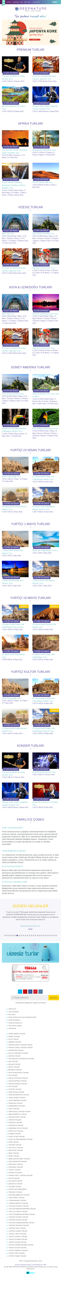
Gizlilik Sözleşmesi (14, 1020)
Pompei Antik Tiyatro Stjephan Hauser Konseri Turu (45, 107)
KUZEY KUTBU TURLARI (16, 1136)
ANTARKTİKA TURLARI (16, 1050)
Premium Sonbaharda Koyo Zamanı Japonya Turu (44, 77)
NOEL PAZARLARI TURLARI (17, 1161)
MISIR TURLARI (13, 1153)
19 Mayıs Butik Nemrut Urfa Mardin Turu (44, 625)
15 (33, 935)
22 (48, 935)
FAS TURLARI (13, 1086)
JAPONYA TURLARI (14, 1120)
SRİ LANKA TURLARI (15, 1181)
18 (39, 935)
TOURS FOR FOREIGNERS (17, 1189)
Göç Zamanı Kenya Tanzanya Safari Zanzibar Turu (14, 151)
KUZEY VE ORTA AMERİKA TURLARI (20, 1139)
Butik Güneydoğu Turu (11, 476)
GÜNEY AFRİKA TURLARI (16, 1097)
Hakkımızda (12, 1009)
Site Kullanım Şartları (15, 1025)
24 (52, 935)
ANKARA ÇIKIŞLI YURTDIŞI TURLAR (20, 1045)
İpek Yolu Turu (8, 233)
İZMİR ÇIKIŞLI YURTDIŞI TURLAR (19, 1111)
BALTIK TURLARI (14, 1067)
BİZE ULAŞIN (27, 2)
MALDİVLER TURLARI (15, 1150)
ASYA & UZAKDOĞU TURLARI (18, 1053)
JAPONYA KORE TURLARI (17, 1117)
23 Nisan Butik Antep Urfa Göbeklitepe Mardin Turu (43, 477)
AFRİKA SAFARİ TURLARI (16, 1033)
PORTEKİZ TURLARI (15, 1172)
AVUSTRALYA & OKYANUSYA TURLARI (21, 1058)
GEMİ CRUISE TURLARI (16, 1092)
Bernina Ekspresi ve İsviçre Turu (13, 107)
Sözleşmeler (12, 1028)
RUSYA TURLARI (13, 1178)
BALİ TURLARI (13, 1061)
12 (27, 935)
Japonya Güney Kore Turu (43, 268)
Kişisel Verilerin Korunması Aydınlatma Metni (22, 1017)
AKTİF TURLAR (13, 1039)
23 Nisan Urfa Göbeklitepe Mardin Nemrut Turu (43, 507)
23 (50, 935)
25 (54, 935)
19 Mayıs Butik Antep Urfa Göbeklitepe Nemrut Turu (13, 625)
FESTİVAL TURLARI (14, 1089)
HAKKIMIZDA (16, 2)
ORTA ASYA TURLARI (15, 1164)
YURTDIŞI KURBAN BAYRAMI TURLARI (21, 1222)
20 (44, 935)
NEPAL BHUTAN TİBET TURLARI (19, 1159)
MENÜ (55, 2)
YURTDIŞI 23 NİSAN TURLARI (18, 1217)
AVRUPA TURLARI (14, 1056)
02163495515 (36, 2)
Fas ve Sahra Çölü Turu (42, 182)
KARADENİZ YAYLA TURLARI (18, 1128)
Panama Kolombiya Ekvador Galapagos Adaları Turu (14, 429)
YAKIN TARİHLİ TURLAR (16, 1197)
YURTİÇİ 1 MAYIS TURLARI (17, 1234)
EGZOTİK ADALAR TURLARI (17, 1084)
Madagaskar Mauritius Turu (44, 150)
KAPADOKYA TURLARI (15, 1125)
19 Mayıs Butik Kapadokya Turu (13, 655)
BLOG (22, 2)
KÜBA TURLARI (13, 1142)
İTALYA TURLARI (13, 1108)
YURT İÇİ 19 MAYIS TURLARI (17, 1211)
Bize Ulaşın (12, 1014)
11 (25, 935)
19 (42, 935)
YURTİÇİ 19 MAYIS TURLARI (17, 1236)
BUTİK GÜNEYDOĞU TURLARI (18, 1072)
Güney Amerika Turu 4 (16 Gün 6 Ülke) (45, 395)
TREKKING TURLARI (15, 1192)
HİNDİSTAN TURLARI (15, 1103)
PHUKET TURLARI (14, 1170)
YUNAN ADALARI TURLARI (17, 1200)
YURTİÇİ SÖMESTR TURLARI (18, 1250)
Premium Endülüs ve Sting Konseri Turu (13, 77)
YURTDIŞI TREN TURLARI (17, 1228)
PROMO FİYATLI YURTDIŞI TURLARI (20, 1175)
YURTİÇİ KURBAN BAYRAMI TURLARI (20, 1245)
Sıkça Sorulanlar (13, 1011)
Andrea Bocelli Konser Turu (44, 772)
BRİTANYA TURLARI (15, 1070)
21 (46, 935)
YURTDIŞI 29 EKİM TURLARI (17, 1220)
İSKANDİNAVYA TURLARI (16, 1106)
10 (23, 935)
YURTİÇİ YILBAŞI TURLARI (17, 1256)
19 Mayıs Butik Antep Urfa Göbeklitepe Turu (43, 655)
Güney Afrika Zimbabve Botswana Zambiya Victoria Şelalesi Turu (13, 185)
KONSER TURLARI (14, 1133)
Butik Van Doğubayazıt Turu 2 (45, 550)
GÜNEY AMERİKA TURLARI (17, 1100)
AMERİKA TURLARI (14, 1042)
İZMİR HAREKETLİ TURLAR (17, 1114)
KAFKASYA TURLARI (15, 1122)
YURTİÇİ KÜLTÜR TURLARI (17, 1247)
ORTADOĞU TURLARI (15, 1167)
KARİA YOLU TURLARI (15, 1131)
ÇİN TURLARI (12, 1075)
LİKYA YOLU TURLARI (15, 1147)
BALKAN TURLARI (14, 1064)
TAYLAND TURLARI (14, 1186)
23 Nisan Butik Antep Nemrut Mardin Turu (14, 507)
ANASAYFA (9, 2)
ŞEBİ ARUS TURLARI (15, 1184)
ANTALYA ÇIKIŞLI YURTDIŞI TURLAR (20, 1047)
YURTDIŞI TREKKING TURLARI (18, 1225)
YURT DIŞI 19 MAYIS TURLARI (18, 1206)
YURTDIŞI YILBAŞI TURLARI (17, 1231)
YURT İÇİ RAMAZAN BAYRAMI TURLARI (21, 1214)
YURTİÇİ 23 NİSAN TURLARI (17, 1239)
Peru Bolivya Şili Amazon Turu (45, 428)
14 (31, 935)
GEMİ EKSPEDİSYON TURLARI (18, 1095)
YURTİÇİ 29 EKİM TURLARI (17, 1242)
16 (35, 935)
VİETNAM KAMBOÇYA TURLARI (18, 1195)
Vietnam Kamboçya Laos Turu (45, 314)
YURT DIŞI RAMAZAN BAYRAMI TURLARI (22, 1209)
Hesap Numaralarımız (15, 1023)
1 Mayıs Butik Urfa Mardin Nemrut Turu (43, 581)
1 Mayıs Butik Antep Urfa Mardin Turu (12, 551)
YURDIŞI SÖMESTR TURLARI (18, 1203)
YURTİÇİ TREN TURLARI (16, 1253)
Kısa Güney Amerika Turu (43, 233)
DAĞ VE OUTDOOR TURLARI (18, 1078)
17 (37, 935)
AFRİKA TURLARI (14, 1036)
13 (29, 935)
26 (56, 935)
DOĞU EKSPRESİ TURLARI (17, 1081)
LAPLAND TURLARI (14, 1145)
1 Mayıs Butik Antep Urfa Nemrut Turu (12, 581)
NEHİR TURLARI (13, 1156)
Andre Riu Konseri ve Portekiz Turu (45, 803)
